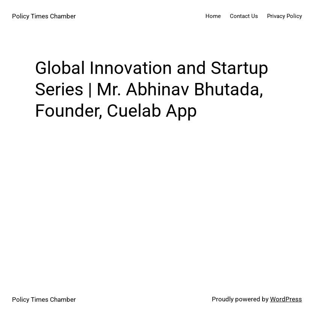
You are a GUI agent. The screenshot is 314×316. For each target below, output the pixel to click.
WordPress (286, 299)
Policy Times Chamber (44, 16)
